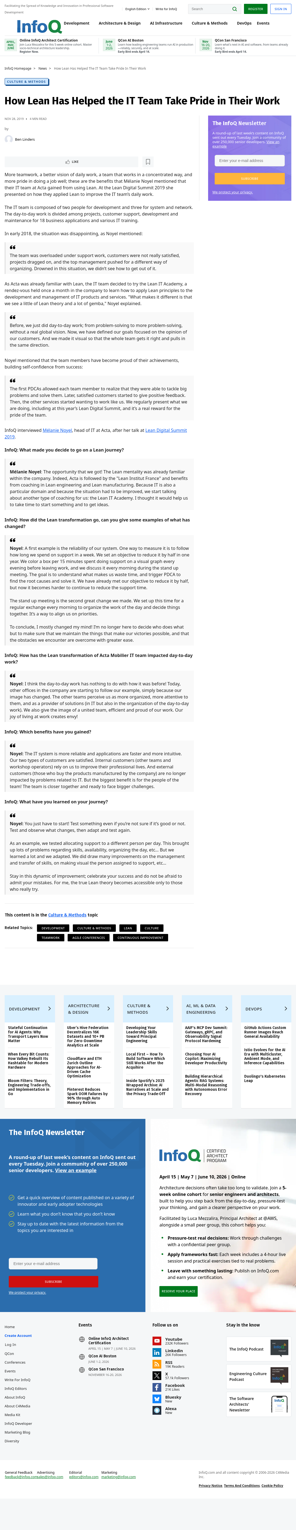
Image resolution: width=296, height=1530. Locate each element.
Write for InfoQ (18, 1403)
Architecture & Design (114, 25)
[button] (249, 183)
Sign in (280, 8)
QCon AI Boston (103, 1380)
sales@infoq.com (51, 1506)
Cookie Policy (272, 1514)
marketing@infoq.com (119, 1506)
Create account (19, 1359)
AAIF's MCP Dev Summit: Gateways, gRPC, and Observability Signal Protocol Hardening (206, 1052)
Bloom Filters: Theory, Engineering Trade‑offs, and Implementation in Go (30, 1105)
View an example (75, 1190)
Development (71, 25)
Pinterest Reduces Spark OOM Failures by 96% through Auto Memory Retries (88, 1113)
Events (257, 25)
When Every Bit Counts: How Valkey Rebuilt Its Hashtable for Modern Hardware (29, 1078)
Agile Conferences (89, 950)
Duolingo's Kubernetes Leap (264, 1096)
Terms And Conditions (242, 1514)
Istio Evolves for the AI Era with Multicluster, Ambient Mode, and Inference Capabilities (264, 1074)
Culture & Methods (204, 25)
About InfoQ (15, 1420)
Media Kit (13, 1438)
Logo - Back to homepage (28, 23)
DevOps (238, 25)
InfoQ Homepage (18, 73)
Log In (11, 1368)
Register (254, 8)
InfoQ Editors (16, 1412)
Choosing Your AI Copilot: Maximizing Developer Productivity (206, 1076)
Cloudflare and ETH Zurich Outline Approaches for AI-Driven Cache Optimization (85, 1085)
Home (10, 1350)
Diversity (12, 1464)
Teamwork (51, 950)
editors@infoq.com (84, 1506)
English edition (135, 8)
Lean (129, 940)
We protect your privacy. (232, 196)
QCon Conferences (15, 1381)
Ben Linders (26, 144)
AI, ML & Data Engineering (200, 1026)
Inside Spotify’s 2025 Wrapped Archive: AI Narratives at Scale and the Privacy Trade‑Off (147, 1105)
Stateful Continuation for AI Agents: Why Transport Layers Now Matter (29, 1052)
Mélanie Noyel (58, 436)
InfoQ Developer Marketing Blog (19, 1451)
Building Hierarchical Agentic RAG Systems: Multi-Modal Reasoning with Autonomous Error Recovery (206, 1103)
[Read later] (38, 167)
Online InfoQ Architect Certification (109, 1364)
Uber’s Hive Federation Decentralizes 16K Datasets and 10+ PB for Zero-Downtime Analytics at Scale (88, 1054)
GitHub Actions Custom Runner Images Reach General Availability (265, 1049)
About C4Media (18, 1429)
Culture (153, 940)
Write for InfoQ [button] (165, 8)
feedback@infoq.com (22, 1510)
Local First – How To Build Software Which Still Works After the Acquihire (145, 1078)
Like (20, 167)
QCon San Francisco (106, 1393)
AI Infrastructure (160, 25)
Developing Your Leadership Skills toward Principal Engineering (141, 1052)
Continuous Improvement (141, 950)
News (43, 73)
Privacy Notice (210, 1514)
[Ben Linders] (9, 144)
